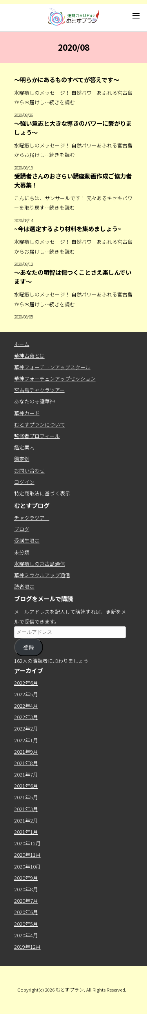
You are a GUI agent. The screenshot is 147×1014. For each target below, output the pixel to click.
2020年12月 (27, 843)
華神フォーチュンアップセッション (55, 378)
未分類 (21, 552)
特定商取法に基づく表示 (42, 493)
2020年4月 (26, 935)
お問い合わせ (29, 470)
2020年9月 (26, 877)
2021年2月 (26, 820)
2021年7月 (26, 774)
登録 (28, 647)
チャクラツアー (31, 517)
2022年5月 (26, 694)
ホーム (21, 344)
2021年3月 (26, 809)
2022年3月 (26, 717)
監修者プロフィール (37, 436)
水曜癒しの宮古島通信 (39, 563)
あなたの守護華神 (34, 401)
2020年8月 (26, 889)
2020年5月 (26, 924)
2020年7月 (26, 900)
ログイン (24, 482)
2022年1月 (26, 740)
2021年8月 (26, 763)
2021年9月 (26, 751)
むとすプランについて (39, 424)
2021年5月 (26, 797)
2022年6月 (26, 682)
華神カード (27, 413)
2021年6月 (26, 785)
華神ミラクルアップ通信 (42, 575)
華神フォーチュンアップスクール (52, 367)
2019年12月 (27, 946)
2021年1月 (26, 831)
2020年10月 (27, 866)
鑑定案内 (24, 447)
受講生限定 (27, 540)
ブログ (21, 529)
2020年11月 (27, 854)
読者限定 (24, 586)
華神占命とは (29, 355)
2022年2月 (26, 728)
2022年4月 (26, 705)
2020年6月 (26, 912)
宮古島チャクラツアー (39, 390)
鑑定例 (21, 458)
